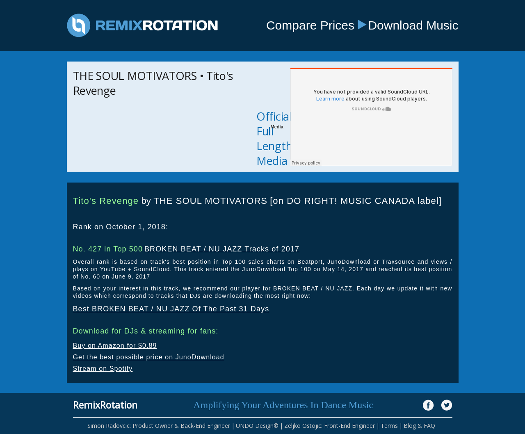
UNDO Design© (257, 425)
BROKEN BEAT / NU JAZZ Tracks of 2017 (221, 249)
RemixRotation (105, 404)
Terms (389, 425)
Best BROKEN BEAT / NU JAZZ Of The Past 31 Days (171, 309)
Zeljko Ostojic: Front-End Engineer (329, 425)
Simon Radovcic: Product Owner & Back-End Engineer (158, 425)
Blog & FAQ (419, 425)
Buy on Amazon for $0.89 (115, 345)
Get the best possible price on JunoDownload (148, 357)
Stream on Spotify (103, 368)
